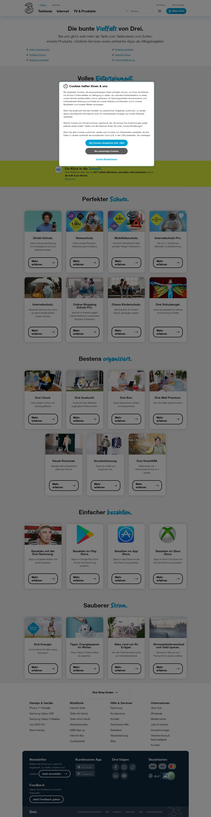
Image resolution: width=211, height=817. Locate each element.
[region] (106, 124)
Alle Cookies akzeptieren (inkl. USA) (106, 143)
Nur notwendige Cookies (106, 151)
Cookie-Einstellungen (106, 159)
